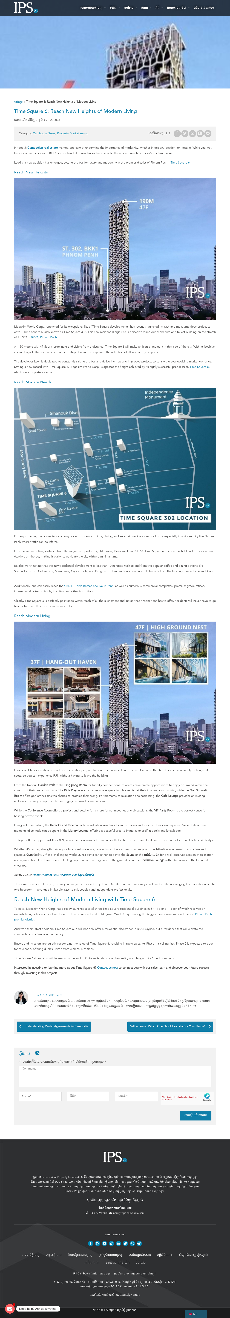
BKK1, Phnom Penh (44, 337)
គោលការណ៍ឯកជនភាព (128, 1294)
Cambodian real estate (43, 148)
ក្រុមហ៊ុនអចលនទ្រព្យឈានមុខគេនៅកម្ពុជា (134, 1273)
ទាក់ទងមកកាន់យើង (118, 1262)
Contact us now (107, 968)
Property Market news (72, 133)
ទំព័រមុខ (18, 102)
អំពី (159, 8)
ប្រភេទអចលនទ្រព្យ (93, 8)
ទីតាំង (115, 8)
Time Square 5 (199, 367)
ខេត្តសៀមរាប (54, 1255)
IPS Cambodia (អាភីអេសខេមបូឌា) (92, 1273)
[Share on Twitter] (184, 133)
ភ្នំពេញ (95, 1181)
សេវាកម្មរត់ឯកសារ (140, 1255)
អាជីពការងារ (92, 1262)
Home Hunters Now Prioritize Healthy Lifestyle (63, 875)
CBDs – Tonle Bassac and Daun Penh (88, 586)
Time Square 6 (180, 162)
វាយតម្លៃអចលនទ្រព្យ (80, 1255)
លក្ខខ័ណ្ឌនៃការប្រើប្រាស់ (102, 1294)
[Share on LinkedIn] (200, 133)
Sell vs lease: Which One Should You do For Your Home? (170, 1026)
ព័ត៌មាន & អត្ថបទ (204, 7)
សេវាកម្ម (131, 8)
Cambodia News (44, 133)
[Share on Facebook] (177, 133)
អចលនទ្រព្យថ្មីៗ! (178, 8)
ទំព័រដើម (141, 1262)
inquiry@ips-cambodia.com (127, 1212)
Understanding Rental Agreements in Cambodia (53, 1026)
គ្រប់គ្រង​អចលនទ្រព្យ (111, 1255)
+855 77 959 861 (97, 1212)
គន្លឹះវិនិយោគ (164, 1255)
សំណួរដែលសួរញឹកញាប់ (193, 1255)
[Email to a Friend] (192, 133)
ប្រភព (146, 8)
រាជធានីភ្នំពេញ (30, 1255)
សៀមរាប (108, 1181)
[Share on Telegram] (207, 133)
